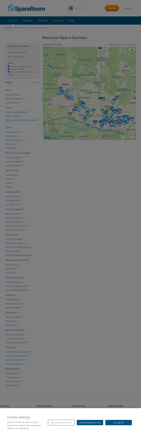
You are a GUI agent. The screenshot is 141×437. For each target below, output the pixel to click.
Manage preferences (61, 422)
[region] (70, 422)
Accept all (118, 422)
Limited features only (90, 422)
